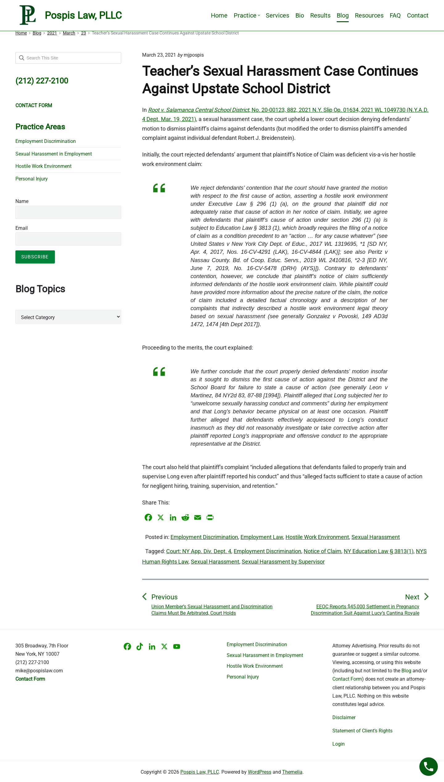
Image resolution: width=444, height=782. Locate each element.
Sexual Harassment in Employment (53, 154)
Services (277, 15)
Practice (247, 15)
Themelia (292, 772)
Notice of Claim (322, 551)
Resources (369, 15)
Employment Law (261, 537)
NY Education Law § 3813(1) (378, 551)
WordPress (259, 772)
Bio (299, 15)
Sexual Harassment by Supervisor (283, 561)
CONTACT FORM (33, 105)
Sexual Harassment (376, 537)
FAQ (395, 15)
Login (338, 744)
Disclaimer (344, 717)
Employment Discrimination (204, 537)
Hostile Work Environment (317, 537)
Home (219, 15)
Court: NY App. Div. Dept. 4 (198, 551)
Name (21, 201)
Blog (343, 15)
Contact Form (347, 679)
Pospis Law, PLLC (199, 772)
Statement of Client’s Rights (362, 731)
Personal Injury (31, 179)
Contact (418, 15)
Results (320, 15)
